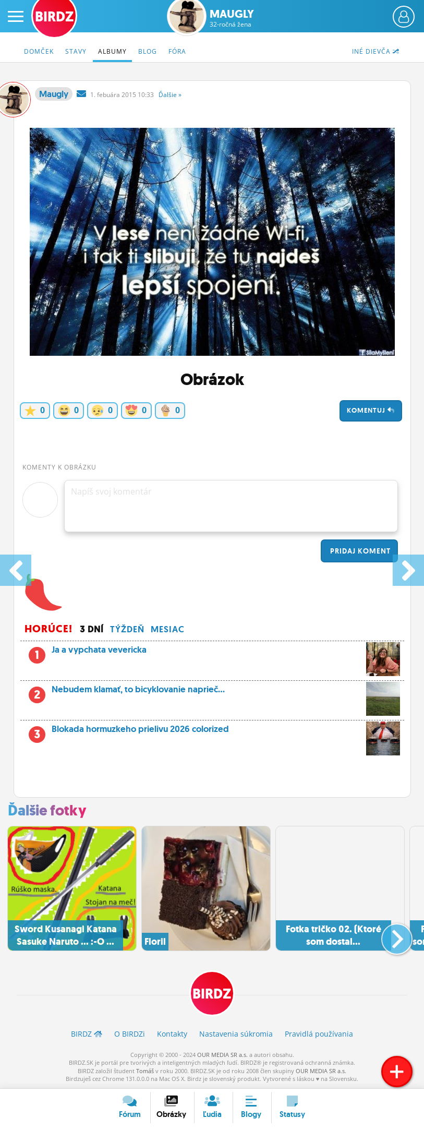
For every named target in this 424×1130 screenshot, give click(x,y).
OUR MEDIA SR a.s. (222, 1055)
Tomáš (145, 1071)
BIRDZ (212, 994)
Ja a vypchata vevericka (212, 653)
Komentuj (371, 410)
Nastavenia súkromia (236, 1034)
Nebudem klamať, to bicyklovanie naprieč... (212, 692)
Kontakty (172, 1034)
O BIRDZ (129, 1034)
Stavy (76, 51)
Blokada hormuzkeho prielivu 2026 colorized (212, 732)
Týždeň (127, 629)
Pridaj (359, 551)
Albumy (112, 51)
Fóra (177, 51)
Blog (147, 51)
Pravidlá (319, 1034)
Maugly (232, 18)
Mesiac (168, 629)
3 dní (92, 629)
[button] (388, 934)
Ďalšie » (170, 94)
